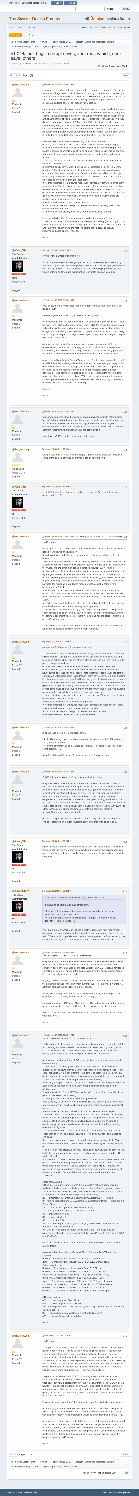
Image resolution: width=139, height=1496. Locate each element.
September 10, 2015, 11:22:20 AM (56, 449)
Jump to (85, 1473)
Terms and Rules (116, 1492)
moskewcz (22, 84)
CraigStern (22, 250)
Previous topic (106, 66)
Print (125, 75)
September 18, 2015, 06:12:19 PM (59, 1035)
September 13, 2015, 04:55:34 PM (59, 727)
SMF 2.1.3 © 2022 (14, 1492)
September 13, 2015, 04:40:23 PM (56, 641)
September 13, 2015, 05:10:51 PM (59, 771)
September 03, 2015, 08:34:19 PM (59, 84)
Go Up (13, 1455)
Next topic (122, 66)
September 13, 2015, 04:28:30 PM (59, 536)
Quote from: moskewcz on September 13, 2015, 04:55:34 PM (75, 898)
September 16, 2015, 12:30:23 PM (56, 841)
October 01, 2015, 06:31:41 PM (58, 1336)
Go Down (15, 75)
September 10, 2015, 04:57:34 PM (56, 487)
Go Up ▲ (128, 1492)
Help (105, 1492)
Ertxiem (110, 42)
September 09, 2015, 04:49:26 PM (56, 250)
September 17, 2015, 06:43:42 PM (59, 952)
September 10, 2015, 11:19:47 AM (59, 411)
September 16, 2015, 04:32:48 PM (56, 891)
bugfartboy (22, 449)
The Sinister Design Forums (34, 18)
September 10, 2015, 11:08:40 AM (59, 300)
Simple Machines (30, 1492)
